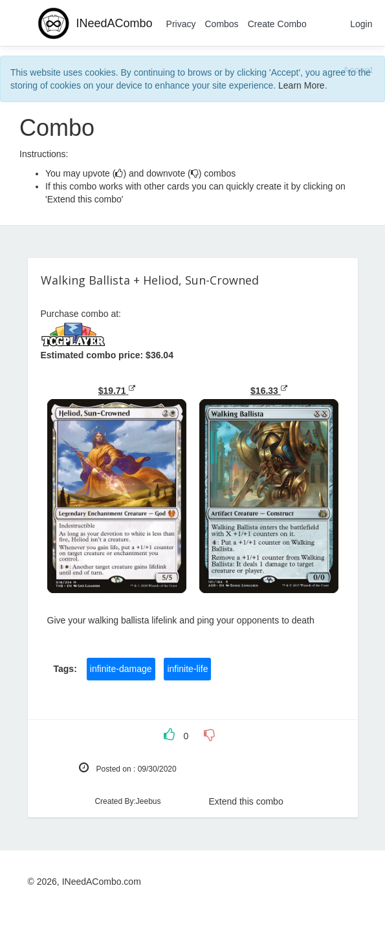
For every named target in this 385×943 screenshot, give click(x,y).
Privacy (181, 24)
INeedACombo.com (101, 881)
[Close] (357, 69)
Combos (221, 24)
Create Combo (277, 24)
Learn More (301, 85)
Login (361, 24)
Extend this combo (246, 801)
